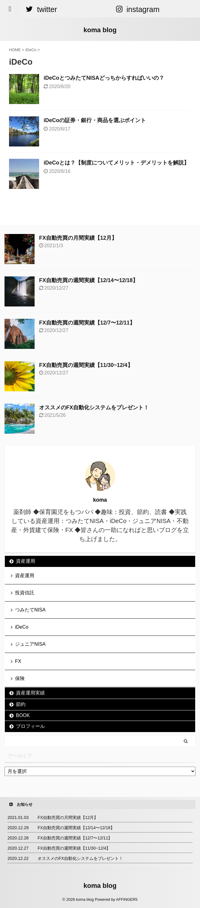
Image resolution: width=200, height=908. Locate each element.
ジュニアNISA (30, 644)
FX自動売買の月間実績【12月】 (78, 238)
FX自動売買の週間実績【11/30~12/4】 (86, 365)
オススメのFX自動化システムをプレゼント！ (94, 408)
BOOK (23, 715)
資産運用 (25, 561)
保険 (20, 678)
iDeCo (21, 626)
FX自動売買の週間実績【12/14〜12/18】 (88, 280)
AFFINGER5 (127, 899)
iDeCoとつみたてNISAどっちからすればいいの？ (104, 78)
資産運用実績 (30, 692)
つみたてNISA (30, 609)
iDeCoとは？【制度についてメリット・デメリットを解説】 (116, 163)
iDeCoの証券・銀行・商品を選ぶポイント (95, 120)
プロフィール (30, 726)
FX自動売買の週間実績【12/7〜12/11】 (87, 323)
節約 (21, 704)
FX (18, 661)
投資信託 (24, 592)
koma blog (99, 30)
